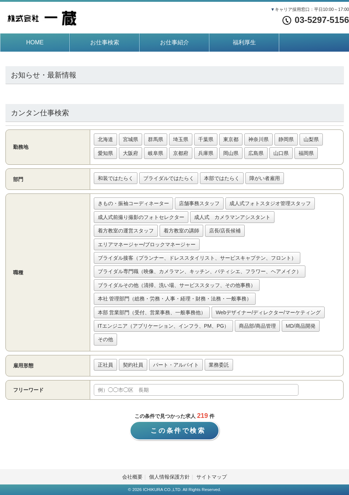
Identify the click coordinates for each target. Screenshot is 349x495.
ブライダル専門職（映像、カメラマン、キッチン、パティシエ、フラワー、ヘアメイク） (199, 271)
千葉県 (205, 139)
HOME (35, 42)
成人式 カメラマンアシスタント (232, 217)
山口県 (281, 153)
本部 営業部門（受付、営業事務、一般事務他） (152, 312)
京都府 (180, 153)
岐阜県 (155, 153)
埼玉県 (180, 139)
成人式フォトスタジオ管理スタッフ (270, 203)
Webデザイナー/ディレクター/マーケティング (268, 312)
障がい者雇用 (264, 178)
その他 (105, 339)
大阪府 (130, 153)
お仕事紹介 (174, 42)
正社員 (105, 365)
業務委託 (219, 365)
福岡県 (306, 153)
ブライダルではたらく (168, 178)
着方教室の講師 (181, 230)
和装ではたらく (115, 178)
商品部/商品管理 (257, 326)
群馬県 (155, 139)
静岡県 (286, 139)
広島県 (256, 153)
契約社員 (133, 365)
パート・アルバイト (176, 365)
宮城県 (130, 139)
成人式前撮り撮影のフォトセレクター (141, 217)
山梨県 (311, 139)
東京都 (230, 139)
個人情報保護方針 (169, 477)
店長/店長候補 (225, 230)
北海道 (105, 139)
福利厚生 (244, 42)
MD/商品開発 (301, 326)
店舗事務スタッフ (199, 203)
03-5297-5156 (315, 20)
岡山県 (230, 153)
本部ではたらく (222, 178)
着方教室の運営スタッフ (126, 230)
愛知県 (105, 153)
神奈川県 (258, 139)
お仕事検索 (104, 42)
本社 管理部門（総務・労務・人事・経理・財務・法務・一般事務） (175, 299)
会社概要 (132, 477)
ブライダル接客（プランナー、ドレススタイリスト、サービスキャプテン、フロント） (197, 258)
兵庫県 (205, 153)
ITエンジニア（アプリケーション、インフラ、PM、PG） (163, 326)
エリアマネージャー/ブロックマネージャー (147, 244)
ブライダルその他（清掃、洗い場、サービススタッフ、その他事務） (177, 285)
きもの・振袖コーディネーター (133, 203)
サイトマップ (211, 477)
